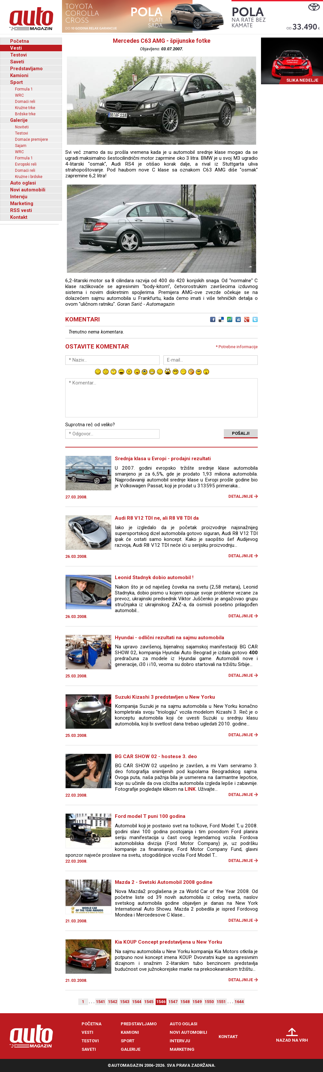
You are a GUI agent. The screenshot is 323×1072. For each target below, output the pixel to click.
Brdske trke (25, 114)
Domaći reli (25, 101)
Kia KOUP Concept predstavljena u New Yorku (168, 942)
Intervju (18, 197)
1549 (197, 1001)
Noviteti (22, 127)
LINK (190, 789)
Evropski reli (26, 164)
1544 (136, 1001)
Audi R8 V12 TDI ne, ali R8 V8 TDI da (157, 518)
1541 (100, 1001)
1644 (239, 1001)
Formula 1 (24, 89)
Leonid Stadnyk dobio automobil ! (154, 577)
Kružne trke (25, 108)
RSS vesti (21, 210)
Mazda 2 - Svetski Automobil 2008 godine (163, 882)
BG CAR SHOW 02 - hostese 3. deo (156, 756)
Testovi (18, 55)
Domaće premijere (31, 139)
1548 (185, 1001)
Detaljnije (240, 496)
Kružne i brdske (28, 176)
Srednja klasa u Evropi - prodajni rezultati (163, 459)
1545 (148, 1001)
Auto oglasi (23, 183)
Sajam (20, 145)
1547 (172, 1001)
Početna (19, 41)
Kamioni (19, 75)
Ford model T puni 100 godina (150, 816)
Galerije (19, 120)
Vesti (16, 48)
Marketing (21, 203)
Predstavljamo (26, 69)
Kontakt (18, 217)
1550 (209, 1001)
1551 (221, 1001)
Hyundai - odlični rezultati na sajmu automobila (169, 638)
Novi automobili (27, 190)
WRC (19, 95)
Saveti (17, 62)
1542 (112, 1001)
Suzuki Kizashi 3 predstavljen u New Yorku (165, 697)
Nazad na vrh (292, 1040)
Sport (16, 82)
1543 (124, 1001)
